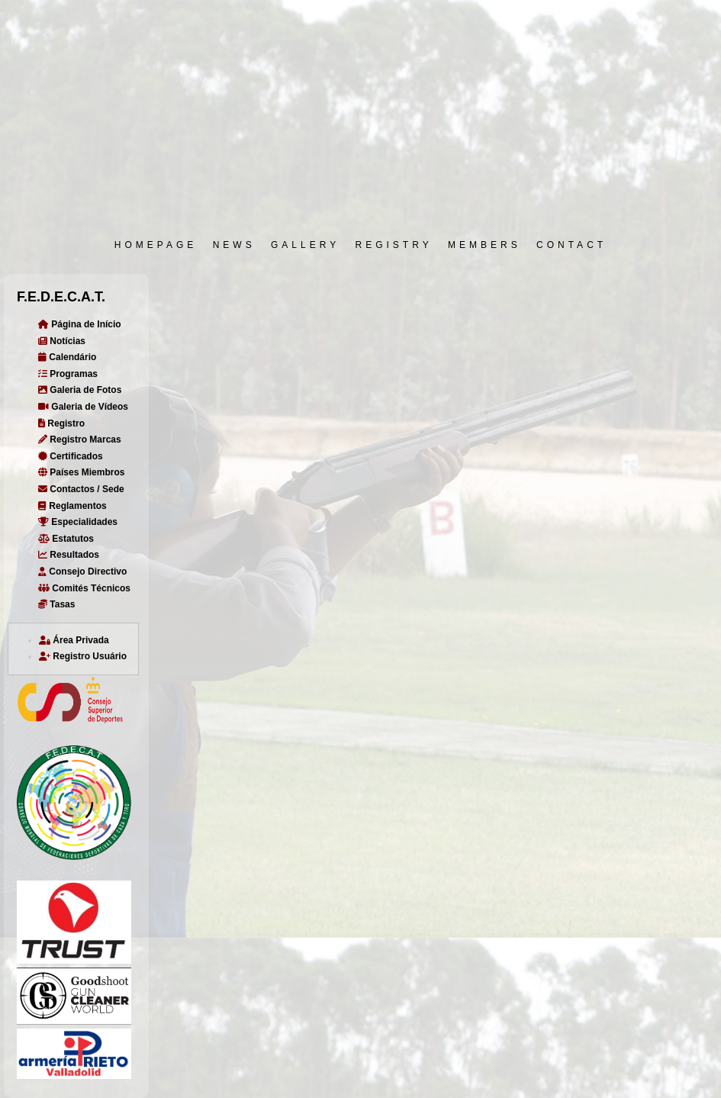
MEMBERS (484, 245)
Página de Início (79, 324)
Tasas (56, 604)
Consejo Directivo (82, 571)
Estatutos (66, 538)
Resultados (68, 554)
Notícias (61, 341)
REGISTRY (394, 245)
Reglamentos (72, 506)
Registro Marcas (79, 439)
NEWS (234, 245)
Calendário (67, 357)
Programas (68, 374)
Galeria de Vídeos (83, 406)
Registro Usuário (83, 656)
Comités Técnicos (84, 588)
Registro (61, 423)
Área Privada (74, 640)
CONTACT (571, 245)
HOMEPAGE (155, 245)
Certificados (70, 456)
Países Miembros (81, 472)
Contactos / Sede (81, 489)
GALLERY (305, 245)
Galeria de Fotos (79, 390)
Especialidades (77, 522)
